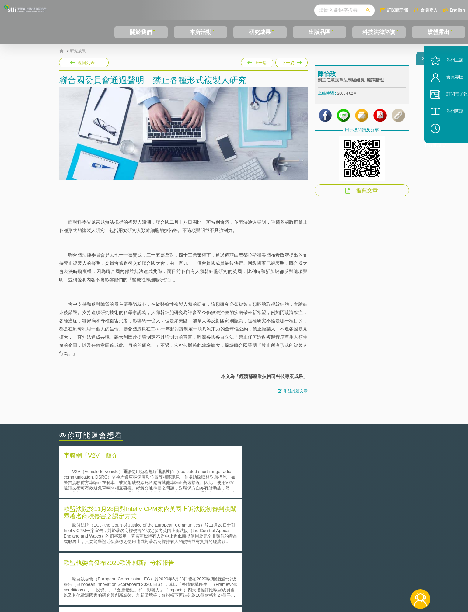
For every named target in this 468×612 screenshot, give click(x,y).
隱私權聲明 (238, 578)
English (457, 9)
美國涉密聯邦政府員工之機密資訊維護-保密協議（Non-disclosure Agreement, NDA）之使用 (142, 545)
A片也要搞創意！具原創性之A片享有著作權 (283, 528)
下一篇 (291, 61)
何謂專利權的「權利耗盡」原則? (272, 537)
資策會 (321, 578)
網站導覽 (273, 587)
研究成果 (260, 32)
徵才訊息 (273, 578)
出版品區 (319, 32)
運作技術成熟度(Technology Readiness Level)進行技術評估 (124, 537)
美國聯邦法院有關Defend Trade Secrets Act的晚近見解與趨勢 (126, 528)
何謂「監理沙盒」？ (259, 520)
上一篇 (257, 61)
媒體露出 (438, 32)
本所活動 (200, 32)
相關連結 (356, 578)
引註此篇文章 (296, 391)
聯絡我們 (235, 587)
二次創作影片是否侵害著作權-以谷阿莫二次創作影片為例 (121, 520)
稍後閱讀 (450, 144)
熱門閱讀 (447, 127)
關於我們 (141, 32)
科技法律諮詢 (378, 32)
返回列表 (86, 62)
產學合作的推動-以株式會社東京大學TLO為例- (286, 545)
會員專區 (447, 93)
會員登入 (429, 9)
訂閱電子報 (397, 9)
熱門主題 (447, 76)
